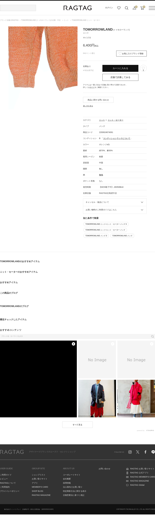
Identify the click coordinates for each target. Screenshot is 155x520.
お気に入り (119, 8)
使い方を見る (88, 106)
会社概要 (67, 479)
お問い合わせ (104, 469)
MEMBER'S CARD (40, 487)
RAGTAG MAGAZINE (41, 495)
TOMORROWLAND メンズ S (96, 236)
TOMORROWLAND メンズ (122, 236)
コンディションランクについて (116, 138)
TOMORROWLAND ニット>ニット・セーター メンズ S (106, 224)
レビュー (4, 479)
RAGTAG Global (137, 485)
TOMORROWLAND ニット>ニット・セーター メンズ (105, 230)
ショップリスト (38, 475)
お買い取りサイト (39, 479)
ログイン (109, 8)
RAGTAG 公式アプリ (139, 473)
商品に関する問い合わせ (98, 100)
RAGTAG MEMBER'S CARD (142, 477)
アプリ (35, 483)
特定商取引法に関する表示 (74, 491)
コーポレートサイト (71, 475)
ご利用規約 (5, 487)
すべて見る (77, 425)
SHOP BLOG (37, 491)
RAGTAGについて (8, 483)
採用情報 (67, 483)
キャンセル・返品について (97, 202)
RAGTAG (12, 452)
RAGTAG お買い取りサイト (142, 469)
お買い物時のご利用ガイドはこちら (101, 210)
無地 (101, 175)
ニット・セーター (115, 120)
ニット (102, 120)
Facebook (145, 452)
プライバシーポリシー (9, 491)
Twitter (138, 452)
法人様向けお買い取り (72, 487)
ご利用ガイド (6, 475)
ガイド (92, 87)
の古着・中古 (41, 20)
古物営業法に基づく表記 (73, 495)
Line (153, 452)
